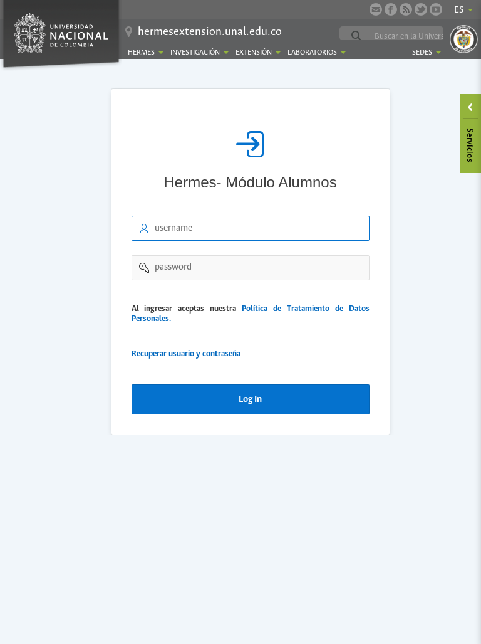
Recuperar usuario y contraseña (186, 354)
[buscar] (421, 36)
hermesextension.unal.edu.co (210, 32)
